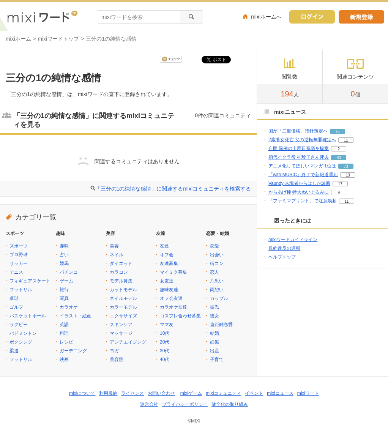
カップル (219, 298)
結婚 (214, 333)
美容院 (116, 359)
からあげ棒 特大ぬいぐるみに (298, 192)
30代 (164, 350)
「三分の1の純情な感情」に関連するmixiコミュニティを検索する (173, 189)
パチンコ (69, 272)
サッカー (18, 263)
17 (340, 184)
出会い (217, 254)
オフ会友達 (171, 298)
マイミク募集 (173, 272)
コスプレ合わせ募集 (180, 315)
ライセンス (132, 393)
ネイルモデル (123, 298)
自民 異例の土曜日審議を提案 (298, 148)
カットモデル (123, 289)
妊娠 (214, 342)
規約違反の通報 (284, 248)
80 (339, 158)
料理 (64, 333)
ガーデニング (73, 350)
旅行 (64, 289)
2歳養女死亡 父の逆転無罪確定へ (302, 139)
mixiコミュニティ (223, 393)
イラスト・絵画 (75, 315)
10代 (164, 333)
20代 (164, 342)
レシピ (66, 342)
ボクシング (20, 342)
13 (348, 175)
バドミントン (23, 333)
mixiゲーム (191, 393)
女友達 (166, 281)
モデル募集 (121, 281)
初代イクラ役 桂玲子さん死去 (298, 157)
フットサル (20, 289)
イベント (254, 393)
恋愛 (214, 246)
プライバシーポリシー (185, 404)
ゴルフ (16, 307)
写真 (64, 298)
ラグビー (18, 324)
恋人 (214, 272)
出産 (214, 350)
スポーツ (18, 246)
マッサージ (121, 333)
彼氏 (214, 307)
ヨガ (114, 350)
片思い (217, 281)
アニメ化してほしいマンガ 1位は (302, 166)
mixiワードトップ (58, 39)
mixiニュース (280, 393)
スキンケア (121, 324)
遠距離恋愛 (221, 324)
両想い (217, 289)
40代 (164, 359)
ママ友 (166, 324)
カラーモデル (123, 307)
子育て (217, 359)
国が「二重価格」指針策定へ (298, 131)
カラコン (119, 272)
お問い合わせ (161, 393)
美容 (114, 246)
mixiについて (82, 393)
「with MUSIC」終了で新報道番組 (303, 174)
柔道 (14, 350)
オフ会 (166, 254)
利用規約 (108, 393)
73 (346, 166)
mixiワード (308, 393)
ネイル (116, 254)
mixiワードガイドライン (292, 239)
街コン (217, 263)
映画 (64, 359)
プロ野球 (18, 254)
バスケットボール (27, 315)
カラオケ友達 (173, 307)
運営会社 (149, 404)
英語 (64, 324)
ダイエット (121, 263)
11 (346, 140)
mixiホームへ (266, 17)
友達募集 (169, 263)
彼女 (214, 315)
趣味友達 (169, 289)
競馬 (64, 263)
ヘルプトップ (282, 257)
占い (64, 254)
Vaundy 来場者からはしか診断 (299, 183)
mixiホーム (18, 39)
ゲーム (66, 281)
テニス (16, 272)
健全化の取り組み (229, 404)
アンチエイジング (128, 342)
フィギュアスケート (29, 281)
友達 (164, 246)
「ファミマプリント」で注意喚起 (302, 200)
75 (337, 131)
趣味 (64, 246)
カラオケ (69, 307)
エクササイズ (123, 315)
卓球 (14, 298)
